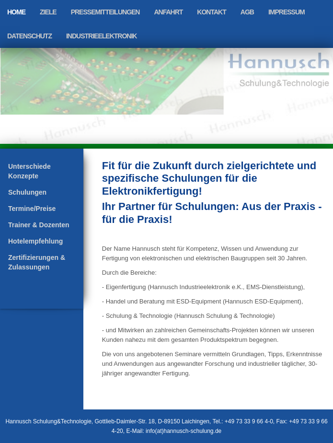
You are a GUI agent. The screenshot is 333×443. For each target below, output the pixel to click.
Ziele (48, 12)
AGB (247, 12)
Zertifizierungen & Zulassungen (36, 262)
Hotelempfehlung (35, 241)
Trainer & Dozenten (38, 225)
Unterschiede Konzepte (29, 171)
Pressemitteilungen (105, 12)
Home (16, 12)
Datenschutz (29, 36)
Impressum (286, 12)
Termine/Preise (32, 208)
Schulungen (27, 192)
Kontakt (211, 12)
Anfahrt (168, 12)
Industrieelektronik (101, 36)
